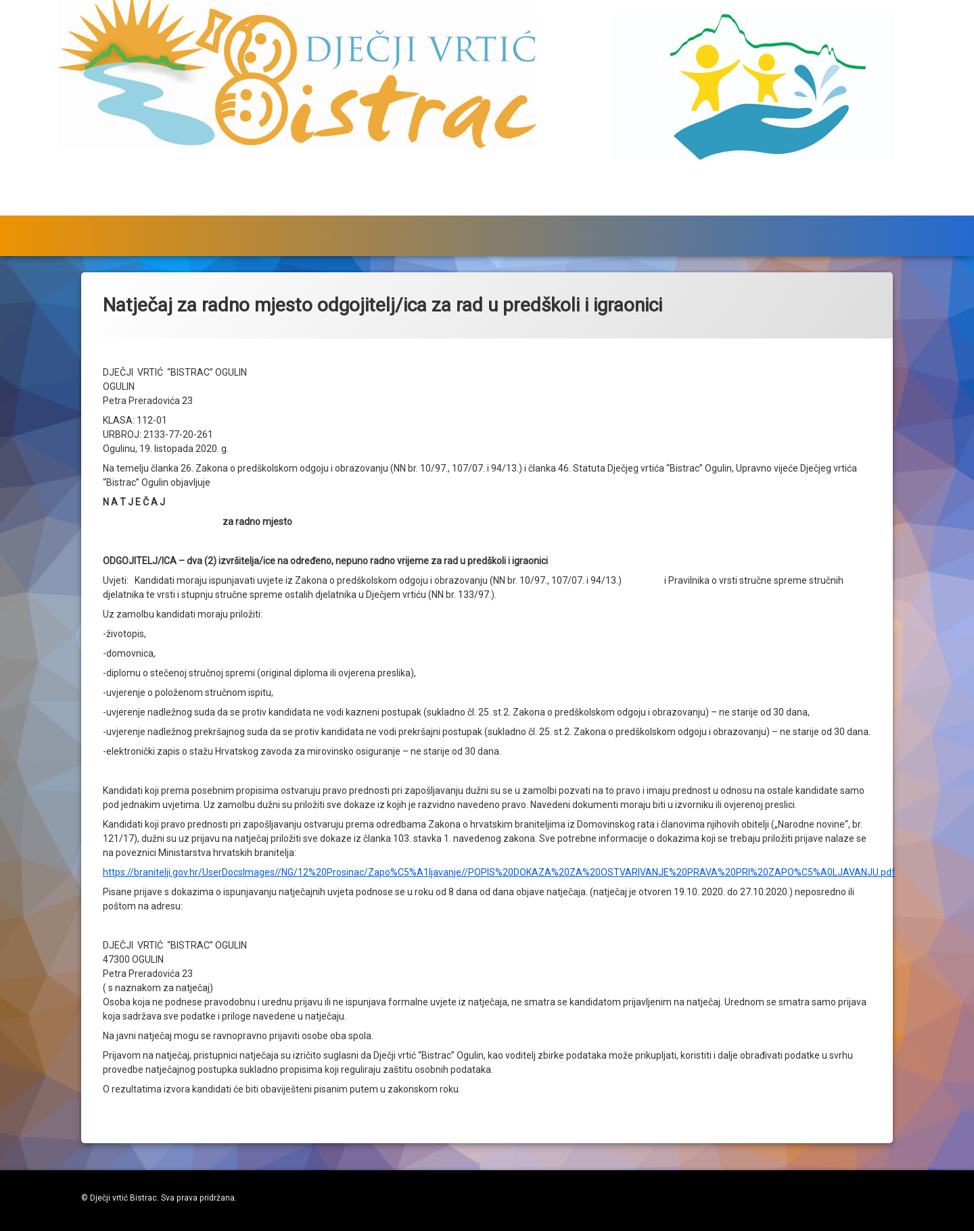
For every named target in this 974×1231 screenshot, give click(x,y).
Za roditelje (509, 218)
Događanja (306, 218)
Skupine (407, 218)
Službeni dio (130, 218)
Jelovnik (738, 218)
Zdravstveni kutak (619, 218)
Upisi (228, 218)
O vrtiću (816, 218)
